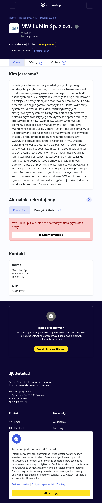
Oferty (36, 63)
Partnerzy (58, 428)
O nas (17, 62)
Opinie (58, 63)
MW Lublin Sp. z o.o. (46, 17)
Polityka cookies (20, 484)
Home (12, 17)
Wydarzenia (59, 421)
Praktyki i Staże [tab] (47, 210)
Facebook (19, 428)
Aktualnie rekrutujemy (50, 199)
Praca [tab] (19, 210)
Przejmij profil (42, 50)
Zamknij (60, 484)
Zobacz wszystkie (51, 235)
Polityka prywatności (43, 484)
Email (17, 421)
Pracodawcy (25, 17)
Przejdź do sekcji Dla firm (51, 349)
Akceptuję (51, 493)
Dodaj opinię (46, 44)
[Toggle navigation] (12, 5)
